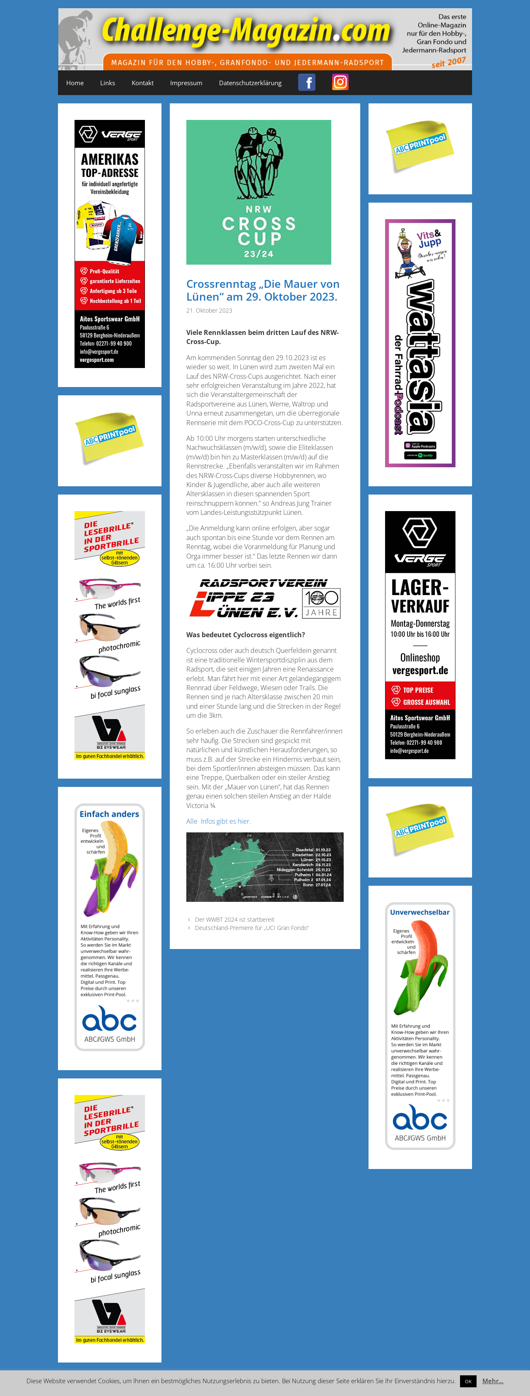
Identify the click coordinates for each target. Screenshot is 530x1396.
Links (107, 83)
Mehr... (493, 1381)
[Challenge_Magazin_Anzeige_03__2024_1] (420, 756)
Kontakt (143, 83)
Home (75, 83)
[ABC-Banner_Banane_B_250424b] (110, 1048)
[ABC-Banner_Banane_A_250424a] (420, 1147)
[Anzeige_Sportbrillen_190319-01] (110, 757)
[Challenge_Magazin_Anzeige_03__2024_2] (110, 365)
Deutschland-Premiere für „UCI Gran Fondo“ (252, 928)
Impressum (186, 83)
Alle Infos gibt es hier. (218, 821)
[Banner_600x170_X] (420, 464)
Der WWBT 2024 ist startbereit (235, 919)
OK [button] (468, 1381)
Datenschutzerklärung (250, 83)
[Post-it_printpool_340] (110, 464)
